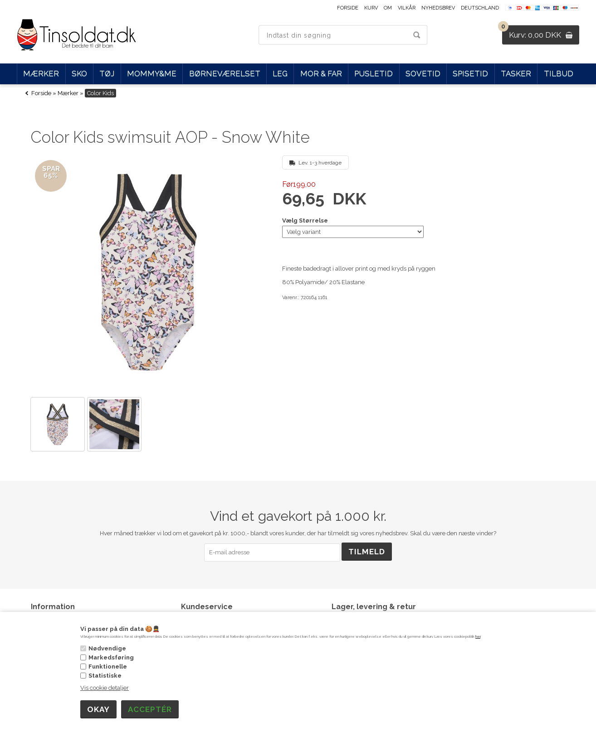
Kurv (371, 8)
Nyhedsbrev (438, 8)
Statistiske (105, 675)
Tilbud (558, 73)
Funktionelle (107, 666)
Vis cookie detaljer (104, 687)
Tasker (516, 73)
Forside (347, 8)
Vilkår (406, 8)
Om (388, 8)
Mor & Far (321, 73)
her (477, 636)
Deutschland (480, 8)
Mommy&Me (151, 73)
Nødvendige (107, 648)
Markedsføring (111, 657)
